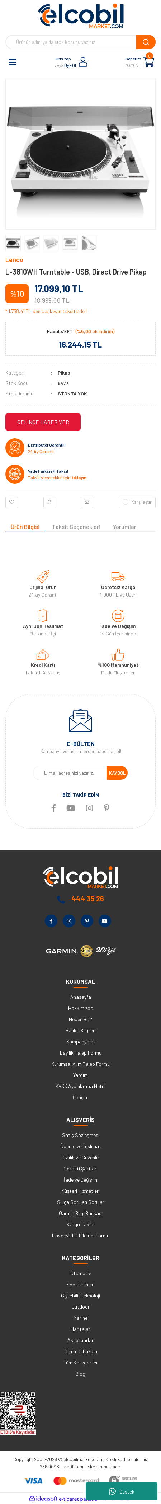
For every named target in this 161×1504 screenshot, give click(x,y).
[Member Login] (83, 62)
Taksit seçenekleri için (57, 477)
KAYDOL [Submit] (117, 773)
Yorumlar (124, 526)
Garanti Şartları (80, 1168)
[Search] (80, 42)
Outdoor (80, 1307)
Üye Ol (70, 65)
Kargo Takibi (80, 1224)
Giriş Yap (63, 58)
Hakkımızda (80, 1008)
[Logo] (81, 15)
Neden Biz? (80, 1019)
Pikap (64, 373)
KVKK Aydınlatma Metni (80, 1086)
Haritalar (80, 1329)
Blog (80, 1374)
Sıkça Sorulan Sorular (80, 1202)
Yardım (80, 1075)
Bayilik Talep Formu (80, 1053)
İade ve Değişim (80, 1180)
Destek (121, 1491)
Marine (80, 1318)
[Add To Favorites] (11, 502)
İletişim (81, 1097)
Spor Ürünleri (80, 1284)
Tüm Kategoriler (80, 1362)
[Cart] (148, 62)
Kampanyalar (80, 1041)
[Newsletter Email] (70, 773)
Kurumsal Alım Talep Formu (80, 1064)
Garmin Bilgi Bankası (81, 1213)
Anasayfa (80, 997)
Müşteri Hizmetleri (80, 1191)
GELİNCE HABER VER (43, 422)
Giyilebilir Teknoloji (80, 1295)
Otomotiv (80, 1273)
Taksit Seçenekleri (76, 526)
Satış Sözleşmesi (80, 1135)
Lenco (14, 259)
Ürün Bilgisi (25, 526)
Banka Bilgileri (81, 1030)
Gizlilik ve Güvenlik (80, 1157)
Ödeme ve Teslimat (80, 1146)
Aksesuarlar (80, 1340)
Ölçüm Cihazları (80, 1351)
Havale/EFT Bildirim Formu (80, 1235)
